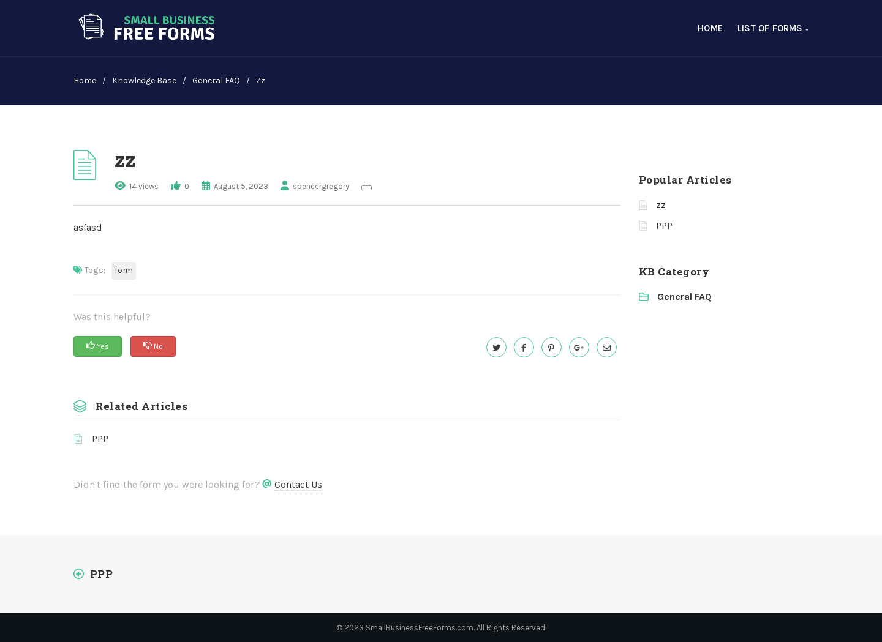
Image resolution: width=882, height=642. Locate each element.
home (85, 80)
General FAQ (216, 80)
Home (710, 28)
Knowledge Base (144, 80)
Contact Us (298, 484)
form (124, 270)
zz (661, 205)
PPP (100, 438)
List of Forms (773, 28)
